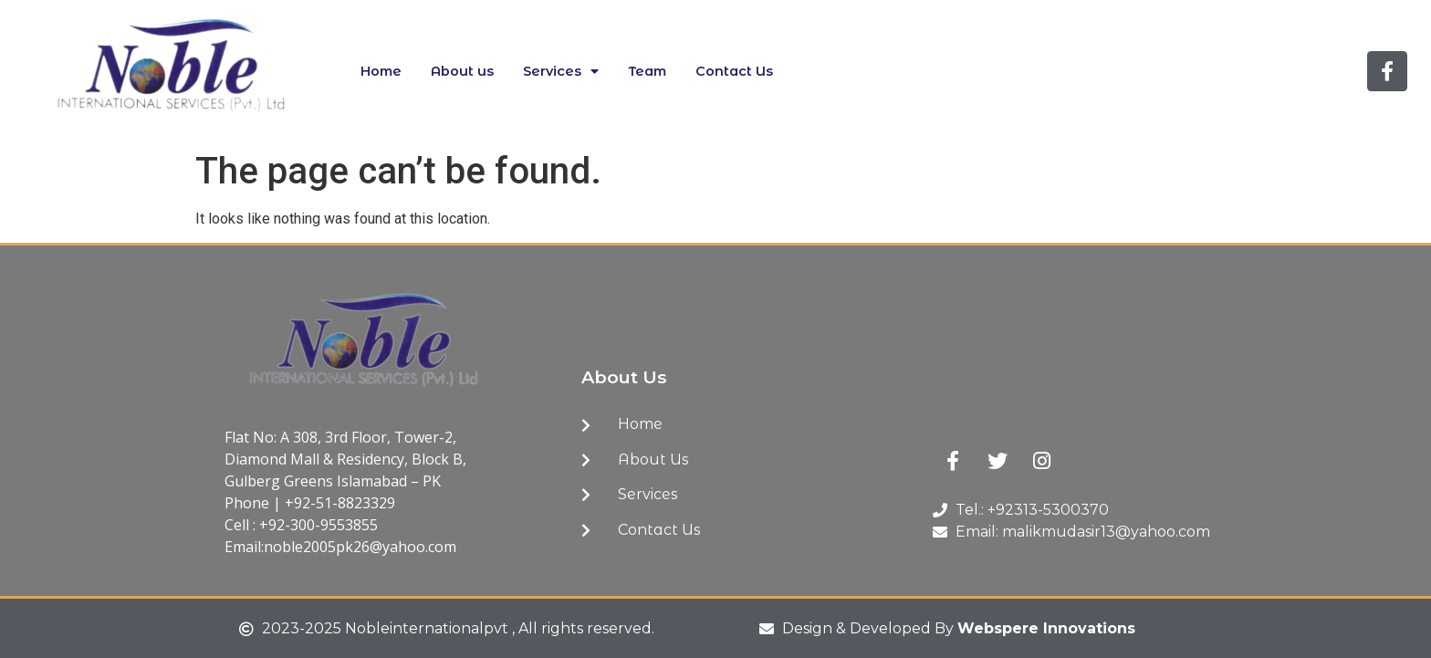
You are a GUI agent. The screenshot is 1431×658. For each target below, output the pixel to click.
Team (647, 71)
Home (381, 71)
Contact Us (734, 71)
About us (462, 71)
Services (561, 71)
